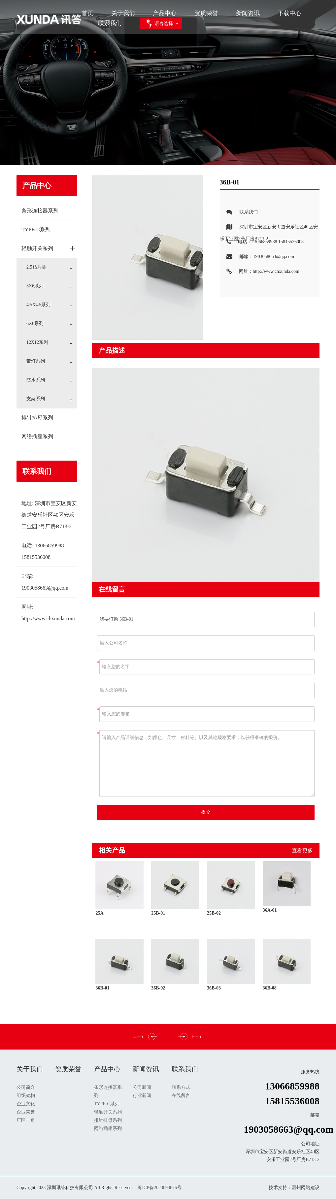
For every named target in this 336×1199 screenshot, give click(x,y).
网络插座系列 (37, 436)
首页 (87, 13)
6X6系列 (35, 323)
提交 (206, 812)
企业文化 (26, 1103)
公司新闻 (142, 1087)
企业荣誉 (26, 1112)
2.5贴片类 (36, 267)
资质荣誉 (206, 13)
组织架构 (26, 1095)
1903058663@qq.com (44, 588)
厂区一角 (26, 1120)
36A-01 (270, 910)
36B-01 (102, 988)
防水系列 (35, 379)
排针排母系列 (37, 417)
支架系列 (35, 398)
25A (99, 913)
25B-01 (158, 913)
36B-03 (214, 988)
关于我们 (123, 13)
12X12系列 (37, 342)
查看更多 (302, 850)
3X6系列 (35, 285)
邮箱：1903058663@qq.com (257, 257)
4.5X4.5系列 (38, 304)
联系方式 (181, 1087)
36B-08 (270, 988)
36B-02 (158, 988)
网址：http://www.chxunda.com (259, 271)
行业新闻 (142, 1095)
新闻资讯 (248, 13)
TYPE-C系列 (35, 229)
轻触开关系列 (48, 248)
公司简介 (26, 1087)
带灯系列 (35, 361)
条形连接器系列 (39, 210)
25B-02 (214, 913)
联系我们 (110, 23)
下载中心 (289, 13)
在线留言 (181, 1095)
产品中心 (165, 13)
